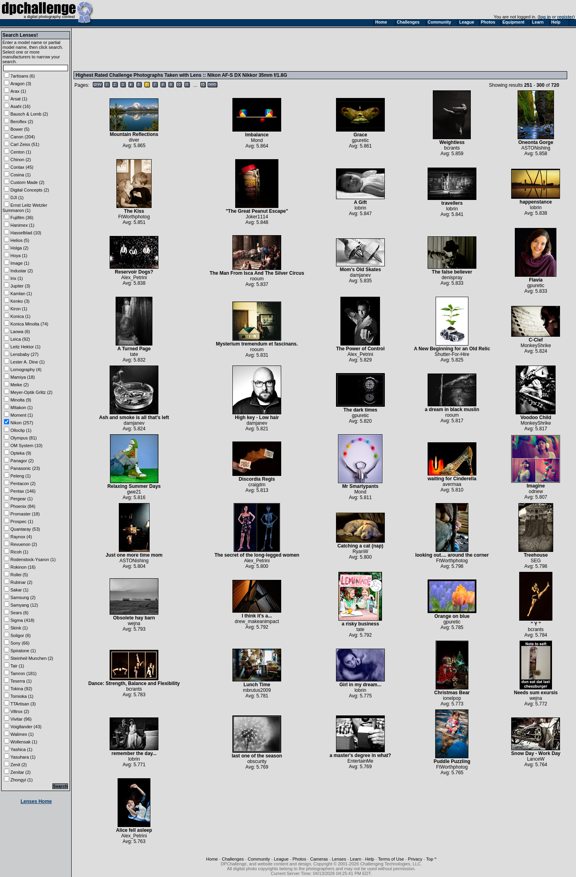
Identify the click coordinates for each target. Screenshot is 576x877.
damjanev (360, 275)
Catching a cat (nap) (360, 544)
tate (134, 354)
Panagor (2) (22, 460)
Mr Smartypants (360, 484)
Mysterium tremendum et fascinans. (257, 342)
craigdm (257, 484)
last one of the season (257, 754)
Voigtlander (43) (26, 726)
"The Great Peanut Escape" (257, 209)
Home (212, 859)
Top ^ (431, 859)
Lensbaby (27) (24, 354)
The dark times (360, 408)
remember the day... (134, 751)
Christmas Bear (452, 690)
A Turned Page (134, 347)
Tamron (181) (23, 673)
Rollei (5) (19, 574)
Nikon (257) (21, 422)
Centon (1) (20, 152)
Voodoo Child (536, 415)
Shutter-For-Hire (452, 354)
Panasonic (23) (25, 468)
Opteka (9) (20, 453)
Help (369, 859)
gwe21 (134, 492)
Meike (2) (19, 384)
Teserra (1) (21, 681)
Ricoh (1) (19, 551)
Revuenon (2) (23, 544)
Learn (355, 859)
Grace (360, 133)
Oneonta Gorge (536, 140)
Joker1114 (257, 217)
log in (545, 16)
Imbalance (256, 133)
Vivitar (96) (21, 719)
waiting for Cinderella (452, 476)
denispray (452, 277)
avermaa (452, 484)
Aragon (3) (20, 83)
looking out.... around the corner (452, 553)
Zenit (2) (18, 764)
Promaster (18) (25, 513)
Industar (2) (21, 270)
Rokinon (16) (23, 567)
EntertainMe (361, 761)
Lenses (339, 859)
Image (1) (19, 263)
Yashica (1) (21, 749)
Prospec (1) (21, 521)
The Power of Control (360, 347)
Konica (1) (20, 316)
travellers (452, 201)
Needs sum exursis (536, 690)
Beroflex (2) (21, 121)
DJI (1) (17, 197)
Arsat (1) (18, 98)
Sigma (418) (22, 620)
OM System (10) (26, 445)
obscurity (256, 761)
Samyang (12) (24, 605)
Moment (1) (21, 415)
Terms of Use (391, 859)
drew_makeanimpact (257, 621)
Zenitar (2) (20, 772)
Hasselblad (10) (25, 232)
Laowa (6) (20, 331)
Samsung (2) (23, 597)
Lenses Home (36, 801)
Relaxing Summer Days (133, 484)
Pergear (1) (21, 498)
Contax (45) (21, 167)
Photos (299, 859)
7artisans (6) (22, 76)
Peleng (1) (20, 475)
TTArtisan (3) (23, 703)
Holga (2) (19, 248)
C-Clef (535, 338)
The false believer (452, 270)
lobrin (360, 208)
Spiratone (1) (23, 650)
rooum (257, 279)
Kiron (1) (18, 308)
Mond (257, 140)
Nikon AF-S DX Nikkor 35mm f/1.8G (247, 75)
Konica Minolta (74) (29, 324)
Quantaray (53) (25, 529)
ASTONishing (535, 148)
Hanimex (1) (22, 225)
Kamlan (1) (21, 293)
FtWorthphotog (134, 217)
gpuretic (360, 140)
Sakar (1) (19, 589)
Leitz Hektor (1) (25, 346)
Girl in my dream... (360, 682)
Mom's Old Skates (360, 267)
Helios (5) (19, 240)
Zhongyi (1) (21, 779)
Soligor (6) (20, 635)
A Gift (360, 200)
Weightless (452, 140)
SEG (536, 560)
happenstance (535, 200)
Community (259, 859)
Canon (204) (22, 136)
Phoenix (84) (22, 506)
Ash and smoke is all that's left (134, 415)
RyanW (360, 551)
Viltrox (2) (19, 711)
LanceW (535, 759)
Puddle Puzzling (452, 759)
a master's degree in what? (360, 753)
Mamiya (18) (22, 377)
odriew (536, 491)
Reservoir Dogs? (134, 270)
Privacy (415, 859)
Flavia (535, 278)
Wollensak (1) (23, 741)
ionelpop (452, 698)
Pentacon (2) (23, 483)
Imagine (535, 484)
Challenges (233, 859)
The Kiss (134, 209)
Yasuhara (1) (23, 757)
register (565, 16)
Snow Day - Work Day (535, 751)
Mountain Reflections (134, 132)
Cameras (319, 859)
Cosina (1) (20, 174)
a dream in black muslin (452, 407)
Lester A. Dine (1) (27, 362)
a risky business (360, 622)
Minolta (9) (20, 400)
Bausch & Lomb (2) (29, 114)
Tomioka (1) (21, 696)
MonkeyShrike (535, 345)
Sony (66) (20, 643)
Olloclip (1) (21, 430)
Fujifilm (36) (21, 217)
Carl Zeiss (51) (24, 144)
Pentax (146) (23, 491)
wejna (134, 623)
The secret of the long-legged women (256, 553)
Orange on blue (452, 614)
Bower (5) (20, 129)
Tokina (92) (21, 688)
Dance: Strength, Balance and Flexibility (134, 681)
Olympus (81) (23, 438)
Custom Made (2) (27, 182)
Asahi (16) (20, 106)
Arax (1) (18, 91)
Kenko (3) (20, 301)
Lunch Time (256, 682)
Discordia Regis (256, 477)
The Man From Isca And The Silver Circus (257, 271)
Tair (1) (17, 665)
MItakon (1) (21, 407)
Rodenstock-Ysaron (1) (33, 559)
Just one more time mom (134, 553)
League (281, 859)
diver (134, 140)
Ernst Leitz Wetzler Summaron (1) (24, 208)
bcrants (452, 148)
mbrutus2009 (257, 690)
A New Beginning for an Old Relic (452, 347)
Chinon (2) (20, 159)
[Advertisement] (221, 49)
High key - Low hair (256, 415)
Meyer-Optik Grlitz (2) (31, 392)
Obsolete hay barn (134, 616)
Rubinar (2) (21, 582)
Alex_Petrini (134, 277)
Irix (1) (16, 278)
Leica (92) (20, 339)
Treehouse (535, 553)
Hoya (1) (18, 255)
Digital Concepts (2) (29, 190)
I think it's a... (256, 614)
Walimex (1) (22, 734)
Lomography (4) (26, 369)
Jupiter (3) (20, 286)
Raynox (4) (21, 536)
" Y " (535, 622)
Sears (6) (19, 612)
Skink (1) (19, 627)
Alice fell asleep (134, 828)
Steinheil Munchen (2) (31, 658)
